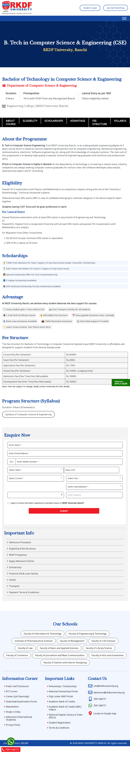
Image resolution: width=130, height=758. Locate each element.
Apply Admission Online (21, 561)
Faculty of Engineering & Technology (87, 633)
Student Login (90, 7)
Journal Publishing (115, 7)
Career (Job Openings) (17, 696)
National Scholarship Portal (63, 691)
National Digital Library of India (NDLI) (65, 716)
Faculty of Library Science (99, 648)
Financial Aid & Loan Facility (23, 573)
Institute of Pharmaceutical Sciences (34, 640)
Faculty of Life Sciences (103, 640)
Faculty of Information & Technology (42, 633)
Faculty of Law (25, 648)
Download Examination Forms (21, 701)
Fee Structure (99, 122)
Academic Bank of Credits (62, 701)
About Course (11, 122)
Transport (14, 586)
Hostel (12, 579)
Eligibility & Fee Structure (22, 548)
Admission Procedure (20, 542)
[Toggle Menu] (124, 18)
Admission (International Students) (19, 718)
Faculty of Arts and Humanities (108, 655)
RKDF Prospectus (18, 554)
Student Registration (59, 722)
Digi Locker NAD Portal (61, 696)
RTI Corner (11, 691)
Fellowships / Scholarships (63, 686)
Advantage (77, 120)
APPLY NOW (120, 382)
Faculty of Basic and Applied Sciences (59, 648)
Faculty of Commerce (17, 655)
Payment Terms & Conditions (24, 592)
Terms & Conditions (59, 727)
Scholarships (53, 120)
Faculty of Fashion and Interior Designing (65, 662)
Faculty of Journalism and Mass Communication (59, 655)
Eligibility (30, 120)
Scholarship (15, 567)
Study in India (13, 711)
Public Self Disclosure (17, 686)
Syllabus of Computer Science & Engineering (28, 414)
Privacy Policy (13, 724)
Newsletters (12, 706)
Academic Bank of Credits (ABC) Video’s (65, 708)
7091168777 (10, 749)
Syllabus (120, 120)
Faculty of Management (72, 640)
